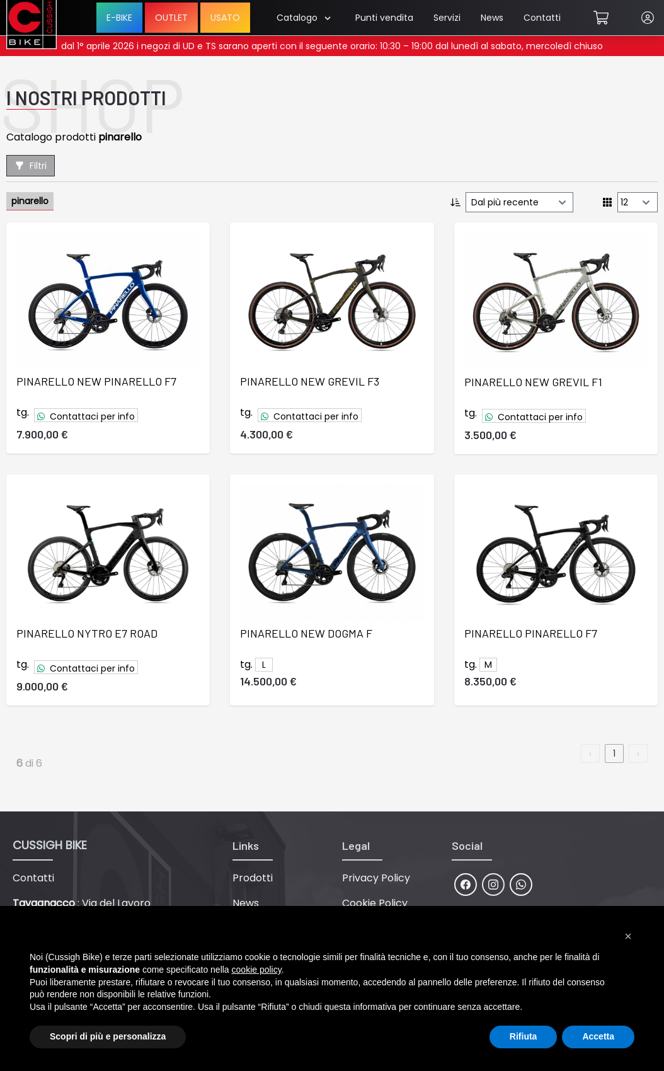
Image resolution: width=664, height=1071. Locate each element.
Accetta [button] (598, 1036)
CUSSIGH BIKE (50, 845)
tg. (22, 412)
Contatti (542, 17)
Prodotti (252, 878)
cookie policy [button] (257, 970)
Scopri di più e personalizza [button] (108, 1036)
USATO (225, 17)
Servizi (447, 17)
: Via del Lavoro (82, 903)
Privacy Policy (376, 878)
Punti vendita (384, 17)
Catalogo (303, 17)
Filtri (30, 165)
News (492, 17)
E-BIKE (119, 17)
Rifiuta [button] (523, 1036)
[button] (628, 936)
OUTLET (171, 17)
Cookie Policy (375, 903)
